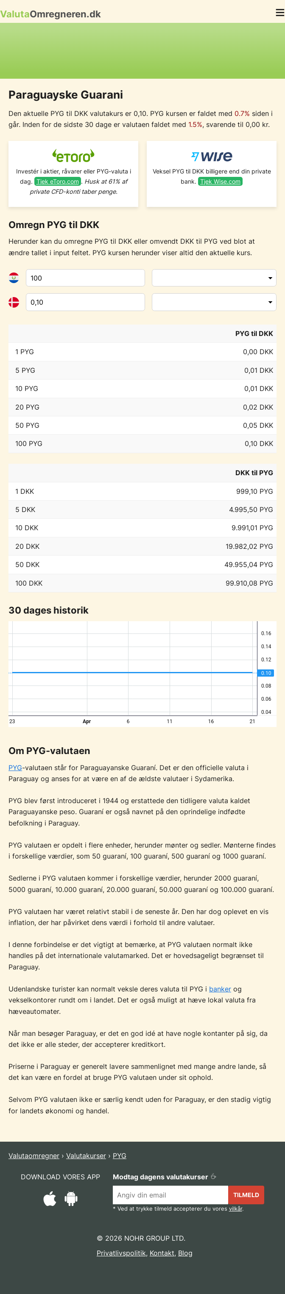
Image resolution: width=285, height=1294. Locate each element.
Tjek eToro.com (57, 181)
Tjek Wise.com (220, 181)
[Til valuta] (85, 302)
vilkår (235, 1209)
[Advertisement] (142, 51)
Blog (185, 1253)
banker (220, 989)
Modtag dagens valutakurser (165, 1177)
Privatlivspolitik (121, 1253)
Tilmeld (246, 1194)
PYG (15, 767)
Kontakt (162, 1253)
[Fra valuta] (85, 278)
